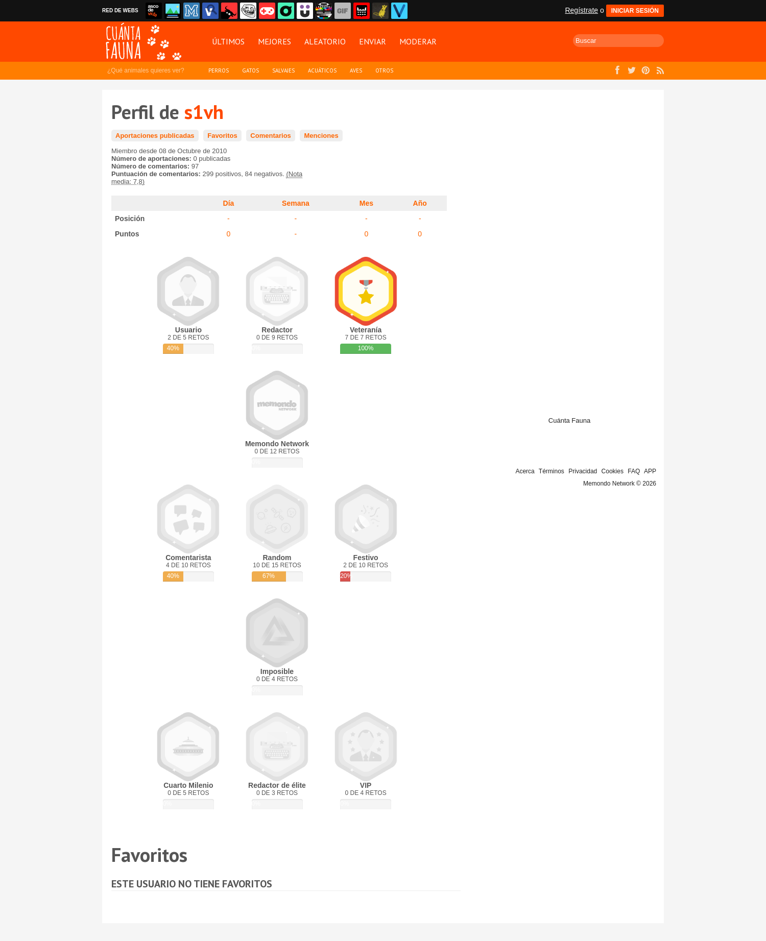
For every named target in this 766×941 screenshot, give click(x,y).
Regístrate (581, 10)
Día (228, 203)
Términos (551, 471)
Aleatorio (325, 41)
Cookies (613, 471)
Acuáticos (322, 70)
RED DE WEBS (120, 10)
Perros (218, 70)
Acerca (524, 471)
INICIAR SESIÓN (635, 10)
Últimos (228, 41)
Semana (295, 203)
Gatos (250, 70)
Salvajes (283, 70)
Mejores (274, 41)
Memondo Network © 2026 (619, 483)
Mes (366, 203)
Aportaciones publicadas (155, 135)
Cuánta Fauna (569, 420)
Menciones (321, 135)
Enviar (372, 41)
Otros (384, 70)
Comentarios (270, 135)
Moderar (418, 41)
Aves (356, 70)
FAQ (634, 471)
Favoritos (222, 135)
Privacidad (582, 471)
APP (650, 471)
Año (420, 203)
